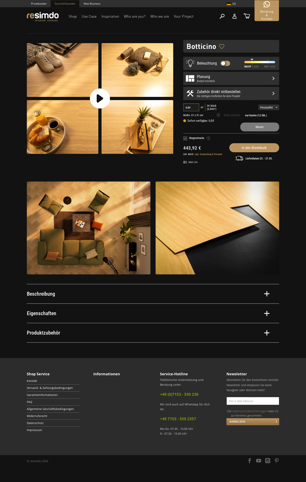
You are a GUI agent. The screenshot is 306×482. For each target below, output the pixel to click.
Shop (73, 16)
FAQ (29, 402)
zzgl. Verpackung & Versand (208, 154)
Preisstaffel (268, 107)
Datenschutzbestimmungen (249, 411)
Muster (260, 127)
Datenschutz (35, 423)
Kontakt (32, 381)
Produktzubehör (148, 333)
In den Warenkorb (254, 148)
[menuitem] (53, 381)
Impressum (34, 430)
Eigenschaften (148, 313)
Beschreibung (148, 294)
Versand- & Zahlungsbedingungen (50, 388)
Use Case (89, 16)
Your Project (183, 16)
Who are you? (135, 16)
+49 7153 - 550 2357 (178, 418)
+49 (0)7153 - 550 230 (179, 394)
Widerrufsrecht (37, 416)
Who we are (159, 16)
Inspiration (110, 16)
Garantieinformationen (42, 395)
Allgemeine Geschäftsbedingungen (50, 409)
